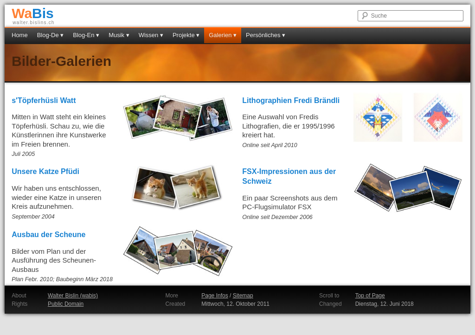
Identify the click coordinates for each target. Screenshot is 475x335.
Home (20, 35)
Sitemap (243, 295)
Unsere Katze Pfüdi (45, 171)
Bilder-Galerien (61, 61)
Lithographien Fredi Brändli (291, 100)
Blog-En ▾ (86, 35)
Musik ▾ (119, 35)
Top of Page (370, 295)
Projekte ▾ (186, 35)
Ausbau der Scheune (48, 234)
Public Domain (65, 304)
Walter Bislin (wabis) (73, 295)
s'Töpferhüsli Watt (44, 100)
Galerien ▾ (223, 35)
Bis (33, 13)
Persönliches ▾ (265, 35)
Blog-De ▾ (50, 35)
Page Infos (214, 295)
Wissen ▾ (151, 35)
